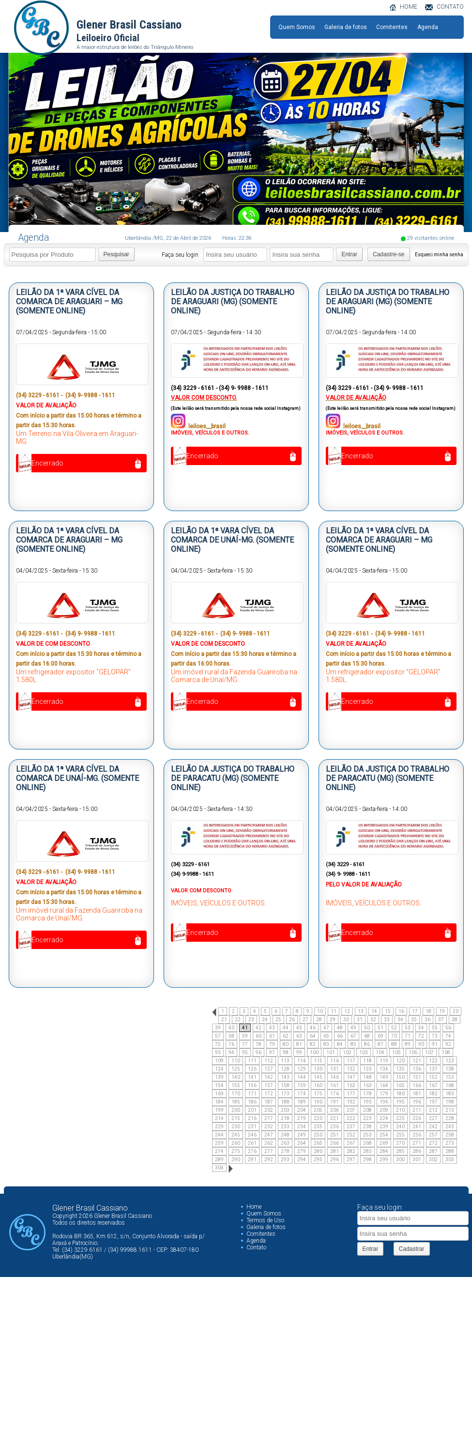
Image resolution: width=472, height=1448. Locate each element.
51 (380, 1027)
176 (334, 1093)
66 (340, 1036)
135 (400, 1069)
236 (334, 1126)
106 (413, 1052)
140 (235, 1077)
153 (449, 1077)
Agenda (427, 27)
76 (231, 1044)
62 (286, 1036)
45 (299, 1027)
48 (340, 1027)
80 (286, 1044)
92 (448, 1044)
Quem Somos (296, 27)
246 (252, 1134)
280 (318, 1151)
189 (301, 1102)
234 (301, 1126)
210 (400, 1110)
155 (235, 1085)
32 (373, 1019)
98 (286, 1052)
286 (416, 1151)
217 (268, 1118)
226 (416, 1118)
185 (235, 1102)
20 (455, 1011)
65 (326, 1036)
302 (433, 1159)
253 (367, 1134)
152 (433, 1077)
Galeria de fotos (345, 27)
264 (301, 1143)
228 (449, 1118)
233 (285, 1126)
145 (318, 1077)
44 (286, 1027)
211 (416, 1110)
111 (252, 1060)
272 (433, 1143)
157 (268, 1085)
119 (384, 1060)
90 (421, 1044)
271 (416, 1143)
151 (416, 1077)
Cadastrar (412, 1249)
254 (384, 1134)
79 (272, 1044)
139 (219, 1077)
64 (313, 1036)
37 (441, 1019)
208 (367, 1110)
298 (367, 1159)
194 (384, 1102)
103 (363, 1052)
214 (219, 1118)
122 (433, 1060)
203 (285, 1110)
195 (400, 1102)
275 (235, 1151)
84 (340, 1044)
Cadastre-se (388, 254)
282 (351, 1151)
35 (414, 1019)
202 (268, 1110)
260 (235, 1143)
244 (219, 1134)
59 (245, 1036)
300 (400, 1159)
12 (347, 1011)
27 (305, 1019)
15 (388, 1011)
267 (351, 1143)
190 (318, 1102)
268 (367, 1143)
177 (351, 1093)
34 (400, 1019)
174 (301, 1093)
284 (384, 1151)
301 (416, 1159)
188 (285, 1102)
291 (252, 1159)
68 (367, 1036)
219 (301, 1118)
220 (318, 1118)
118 (367, 1060)
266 (334, 1143)
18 (428, 1011)
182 (433, 1093)
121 (416, 1060)
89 (408, 1044)
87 (380, 1044)
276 (252, 1151)
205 (318, 1110)
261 (252, 1143)
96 (258, 1052)
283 (367, 1151)
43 (272, 1027)
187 (268, 1102)
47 (326, 1027)
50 (367, 1027)
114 (301, 1060)
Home (253, 1206)
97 (272, 1052)
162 (351, 1085)
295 (318, 1159)
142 (268, 1077)
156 (252, 1085)
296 (334, 1159)
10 (320, 1011)
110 (235, 1060)
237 (351, 1126)
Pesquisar (116, 254)
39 (218, 1027)
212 (433, 1110)
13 (361, 1011)
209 (384, 1110)
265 (318, 1143)
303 (449, 1159)
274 (219, 1151)
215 (235, 1118)
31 (360, 1019)
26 (292, 1019)
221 (334, 1118)
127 (268, 1069)
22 (238, 1019)
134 (384, 1069)
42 (258, 1027)
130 (318, 1069)
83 (326, 1044)
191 (334, 1102)
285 (400, 1151)
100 (314, 1052)
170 (235, 1093)
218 (285, 1118)
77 (245, 1044)
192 (351, 1102)
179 (384, 1093)
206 (334, 1110)
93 (218, 1052)
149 (384, 1077)
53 (408, 1027)
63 (299, 1036)
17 (415, 1011)
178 (367, 1093)
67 (353, 1036)
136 (416, 1069)
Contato (256, 1247)
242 (433, 1126)
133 (367, 1069)
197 (433, 1102)
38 (454, 1019)
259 (219, 1143)
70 (394, 1036)
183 (449, 1093)
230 (235, 1126)
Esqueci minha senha (439, 254)
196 (416, 1102)
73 (435, 1036)
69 (380, 1036)
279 (301, 1151)
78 (258, 1044)
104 (380, 1052)
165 (400, 1085)
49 (353, 1027)
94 (231, 1052)
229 (219, 1126)
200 (235, 1110)
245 (235, 1134)
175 (318, 1093)
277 (268, 1151)
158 (285, 1085)
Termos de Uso (265, 1220)
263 (285, 1143)
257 (433, 1134)
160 (318, 1085)
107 (429, 1052)
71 (408, 1036)
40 (231, 1027)
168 (449, 1085)
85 (353, 1044)
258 (449, 1134)
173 (285, 1093)
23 (251, 1019)
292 (268, 1159)
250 (318, 1134)
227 (433, 1118)
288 (449, 1151)
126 (252, 1069)
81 (299, 1044)
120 (400, 1060)
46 (313, 1027)
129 (301, 1069)
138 (449, 1069)
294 (301, 1159)
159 (301, 1085)
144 (301, 1077)
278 (285, 1151)
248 (285, 1134)
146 (334, 1077)
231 (252, 1126)
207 (351, 1110)
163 (367, 1085)
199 (219, 1110)
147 (351, 1077)
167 (433, 1085)
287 (433, 1151)
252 (351, 1134)
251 (334, 1134)
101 (330, 1052)
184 (219, 1102)
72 (421, 1036)
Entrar (349, 254)
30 (346, 1019)
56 (448, 1027)
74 (448, 1036)
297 (351, 1159)
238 (367, 1126)
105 (396, 1052)
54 (421, 1027)
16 (401, 1011)
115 (318, 1060)
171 (252, 1093)
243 (449, 1126)
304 (219, 1167)
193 (367, 1102)
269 (384, 1143)
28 (319, 1019)
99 (299, 1052)
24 (265, 1019)
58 (231, 1036)
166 (416, 1085)
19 (442, 1011)
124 (219, 1069)
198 (449, 1102)
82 (313, 1044)
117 (351, 1060)
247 (268, 1134)
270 (400, 1143)
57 (218, 1036)
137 (433, 1069)
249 (301, 1134)
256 (416, 1134)
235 (318, 1126)
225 (400, 1118)
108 (446, 1052)
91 (435, 1044)
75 (218, 1044)
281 (334, 1151)
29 (332, 1019)
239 (384, 1126)
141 (252, 1077)
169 (219, 1093)
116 (334, 1060)
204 (301, 1110)
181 (416, 1093)
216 (252, 1118)
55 (435, 1027)
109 (219, 1060)
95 (245, 1052)
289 (219, 1159)
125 (235, 1069)
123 (449, 1060)
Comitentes (392, 27)
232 (268, 1126)
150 (400, 1077)
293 (285, 1159)
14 (374, 1011)
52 (394, 1027)
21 (224, 1019)
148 (367, 1077)
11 (333, 1011)
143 (285, 1077)
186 (252, 1102)
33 (387, 1019)
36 (427, 1019)
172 (268, 1093)
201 (252, 1110)
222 (351, 1118)
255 (400, 1134)
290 (235, 1159)
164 (384, 1085)
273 (449, 1143)
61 (272, 1036)
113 (285, 1060)
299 (384, 1159)
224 (384, 1118)
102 (347, 1052)
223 (367, 1118)
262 (268, 1143)
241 (416, 1126)
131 (334, 1069)
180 (400, 1093)
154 (219, 1085)
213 (449, 1110)
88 (394, 1044)
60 (258, 1036)
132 (351, 1069)
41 (245, 1027)
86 (367, 1044)
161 (334, 1085)
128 (285, 1069)
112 (268, 1060)
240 (400, 1126)
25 (278, 1019)
